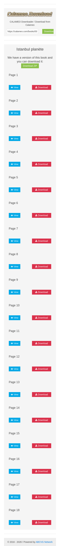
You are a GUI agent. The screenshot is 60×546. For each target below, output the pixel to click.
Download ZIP (30, 66)
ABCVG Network (44, 542)
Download (49, 31)
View (14, 87)
